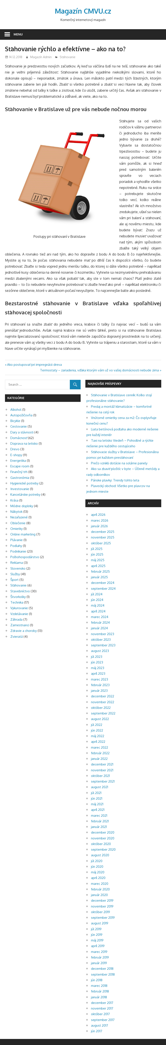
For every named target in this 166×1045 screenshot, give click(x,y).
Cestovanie (18, 426)
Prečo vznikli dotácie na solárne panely (119, 463)
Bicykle (15, 421)
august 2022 (100, 719)
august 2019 (99, 923)
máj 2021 (97, 804)
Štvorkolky (18, 597)
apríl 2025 (98, 566)
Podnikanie (18, 551)
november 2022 (102, 702)
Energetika (18, 461)
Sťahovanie (67, 57)
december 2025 (102, 532)
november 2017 (102, 1008)
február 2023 (100, 685)
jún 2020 (97, 866)
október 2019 (100, 912)
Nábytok (16, 512)
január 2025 (99, 577)
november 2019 (102, 906)
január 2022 (99, 759)
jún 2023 (97, 662)
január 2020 (99, 895)
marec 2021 (99, 815)
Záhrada (16, 619)
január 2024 (99, 628)
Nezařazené (19, 517)
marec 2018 (99, 986)
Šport (14, 580)
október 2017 (100, 1014)
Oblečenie (18, 523)
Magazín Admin (41, 57)
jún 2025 (97, 554)
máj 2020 (97, 872)
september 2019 (103, 918)
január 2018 (99, 997)
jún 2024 (97, 600)
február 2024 (100, 622)
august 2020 (100, 855)
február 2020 (100, 889)
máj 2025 (97, 560)
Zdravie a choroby (23, 631)
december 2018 (102, 969)
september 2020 (103, 849)
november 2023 (102, 634)
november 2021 (102, 770)
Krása (14, 500)
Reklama (16, 563)
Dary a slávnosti (22, 432)
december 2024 (102, 583)
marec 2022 (99, 747)
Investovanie (19, 489)
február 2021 (100, 821)
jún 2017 (96, 1031)
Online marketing (22, 534)
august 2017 (99, 1025)
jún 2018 (96, 980)
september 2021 (103, 781)
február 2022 (100, 753)
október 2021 (100, 776)
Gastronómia (19, 478)
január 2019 (99, 963)
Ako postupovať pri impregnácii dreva (34, 365)
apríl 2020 (98, 878)
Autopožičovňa (21, 415)
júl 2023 (96, 657)
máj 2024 (97, 605)
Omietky (16, 529)
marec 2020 (99, 884)
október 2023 (101, 640)
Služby (15, 574)
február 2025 (100, 571)
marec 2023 (99, 679)
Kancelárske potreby (25, 494)
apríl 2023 (98, 673)
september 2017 (103, 1020)
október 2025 (101, 543)
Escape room (19, 466)
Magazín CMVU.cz (83, 10)
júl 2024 (96, 594)
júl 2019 (96, 929)
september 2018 (103, 974)
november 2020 (102, 838)
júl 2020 (96, 861)
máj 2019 (97, 940)
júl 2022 (96, 725)
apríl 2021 (97, 810)
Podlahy (16, 546)
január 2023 (99, 691)
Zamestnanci (19, 625)
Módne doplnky (21, 506)
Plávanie (16, 540)
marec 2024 (99, 617)
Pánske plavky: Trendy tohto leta (115, 480)
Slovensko (18, 568)
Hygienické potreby (24, 483)
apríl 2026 (98, 515)
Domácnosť (18, 438)
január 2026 (99, 526)
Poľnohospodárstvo (24, 557)
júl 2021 (96, 793)
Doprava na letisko (24, 443)
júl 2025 (96, 549)
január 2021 (99, 827)
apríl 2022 (98, 742)
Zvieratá (16, 636)
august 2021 (99, 787)
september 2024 (103, 588)
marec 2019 (99, 952)
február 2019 (100, 957)
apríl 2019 (98, 946)
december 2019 (102, 900)
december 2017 (102, 1003)
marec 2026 (99, 520)
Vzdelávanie (19, 614)
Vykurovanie (19, 608)
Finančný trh (18, 472)
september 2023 (103, 645)
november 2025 (102, 537)
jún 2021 (96, 798)
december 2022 (102, 696)
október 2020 (101, 844)
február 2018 (100, 991)
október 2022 (101, 708)
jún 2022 (97, 730)
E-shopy (16, 455)
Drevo (14, 449)
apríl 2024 (98, 611)
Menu (18, 34)
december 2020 (102, 832)
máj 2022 (97, 736)
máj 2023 (97, 668)
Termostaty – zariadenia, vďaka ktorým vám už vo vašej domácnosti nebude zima (99, 370)
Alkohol (15, 409)
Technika (16, 602)
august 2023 (100, 651)
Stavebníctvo (20, 591)
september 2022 (103, 713)
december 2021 (102, 764)
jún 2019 (96, 935)
